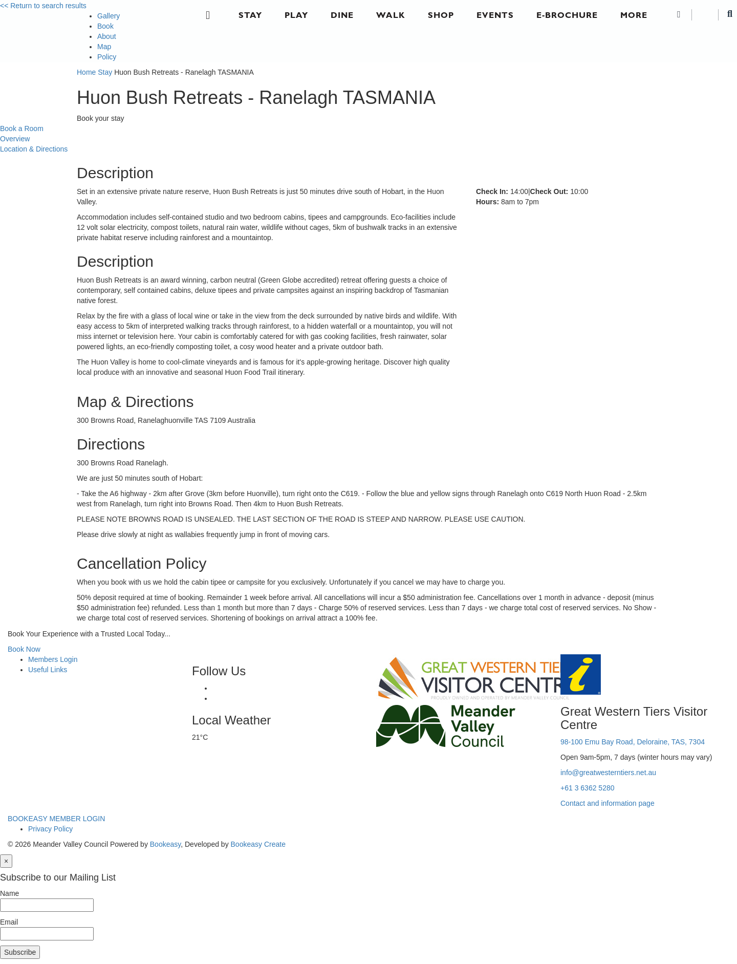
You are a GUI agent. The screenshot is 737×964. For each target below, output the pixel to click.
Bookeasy (165, 844)
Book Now (24, 649)
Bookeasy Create (258, 844)
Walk (390, 15)
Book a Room (22, 128)
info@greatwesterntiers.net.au (608, 772)
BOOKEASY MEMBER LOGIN (56, 819)
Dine (342, 15)
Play (296, 15)
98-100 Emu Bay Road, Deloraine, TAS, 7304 (632, 742)
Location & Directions (34, 149)
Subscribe (20, 952)
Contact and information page (607, 803)
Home (86, 72)
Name (9, 893)
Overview (15, 139)
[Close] (6, 861)
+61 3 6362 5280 (587, 788)
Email (9, 922)
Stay (250, 15)
